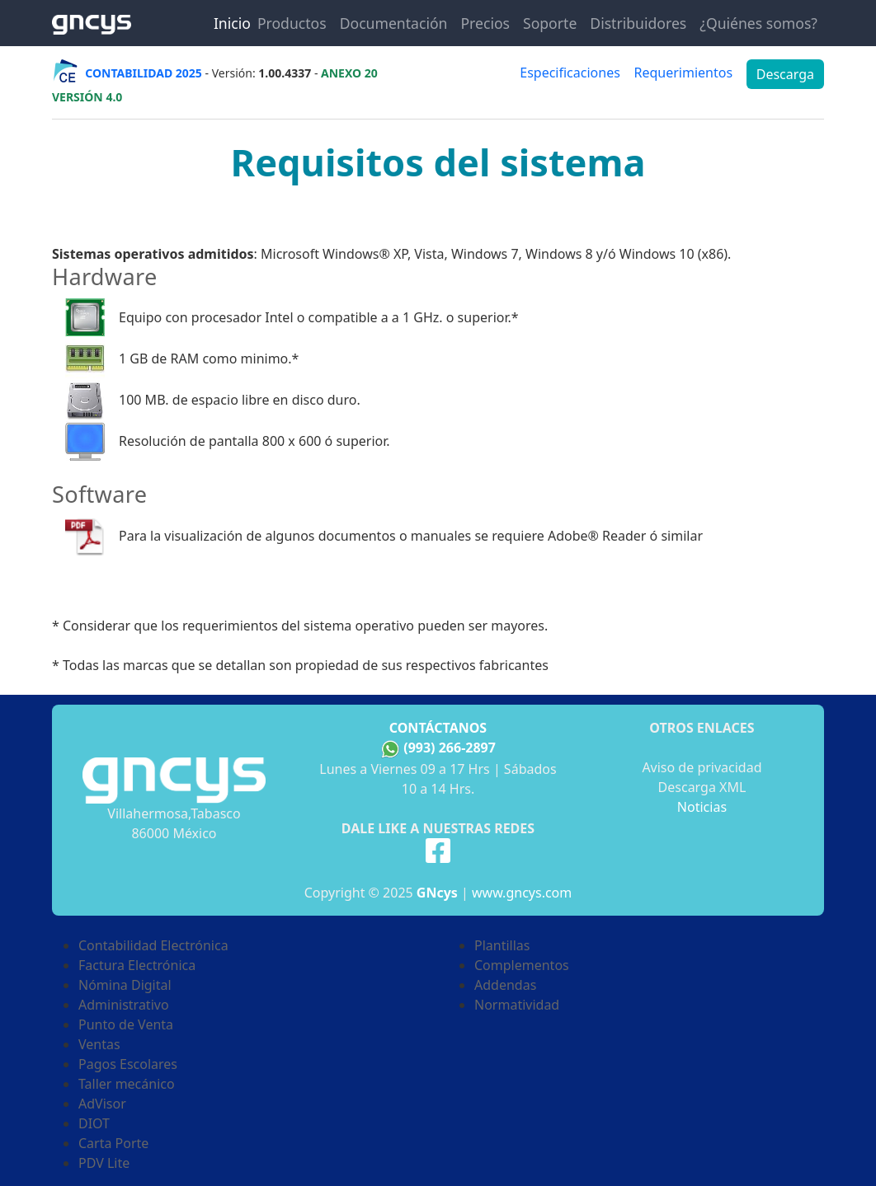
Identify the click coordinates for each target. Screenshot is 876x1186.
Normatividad (516, 1005)
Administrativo (123, 1005)
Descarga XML (702, 787)
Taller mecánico (126, 1084)
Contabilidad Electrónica (153, 945)
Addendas (505, 985)
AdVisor (102, 1104)
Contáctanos (438, 728)
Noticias (702, 807)
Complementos (521, 965)
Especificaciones (570, 72)
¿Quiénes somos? (758, 23)
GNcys (437, 893)
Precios (485, 23)
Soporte (550, 23)
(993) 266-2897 (449, 747)
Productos (292, 23)
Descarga (785, 74)
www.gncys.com (522, 893)
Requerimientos (682, 72)
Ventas (99, 1044)
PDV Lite (104, 1163)
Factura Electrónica (136, 965)
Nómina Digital (125, 985)
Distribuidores (638, 23)
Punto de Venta (125, 1024)
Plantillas (502, 945)
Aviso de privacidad (701, 767)
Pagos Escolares (127, 1064)
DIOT (94, 1123)
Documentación (394, 23)
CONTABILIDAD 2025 (143, 73)
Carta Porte (113, 1143)
